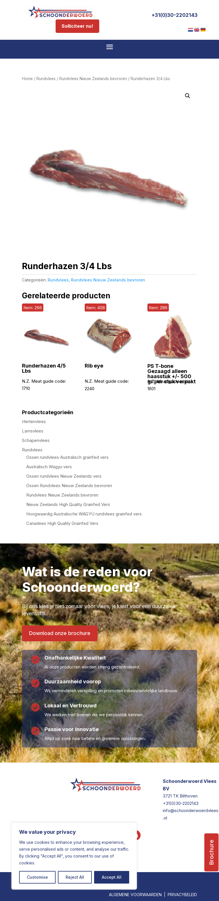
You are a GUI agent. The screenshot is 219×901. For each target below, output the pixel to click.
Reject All (75, 877)
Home (27, 78)
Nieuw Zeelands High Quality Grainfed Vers (68, 504)
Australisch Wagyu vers (49, 466)
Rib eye (94, 365)
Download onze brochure (59, 633)
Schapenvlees (36, 440)
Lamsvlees (32, 431)
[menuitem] (190, 29)
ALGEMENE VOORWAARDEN (135, 894)
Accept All (111, 877)
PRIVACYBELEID (182, 894)
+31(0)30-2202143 (174, 15)
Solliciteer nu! (77, 26)
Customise (37, 877)
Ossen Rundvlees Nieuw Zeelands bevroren (69, 485)
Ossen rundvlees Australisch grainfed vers (67, 457)
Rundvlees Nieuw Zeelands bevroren (93, 78)
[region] (74, 856)
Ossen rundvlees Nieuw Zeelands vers (64, 476)
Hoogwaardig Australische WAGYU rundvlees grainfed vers (84, 514)
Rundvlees (46, 78)
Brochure (211, 817)
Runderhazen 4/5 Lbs (44, 368)
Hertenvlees (34, 421)
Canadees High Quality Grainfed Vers (62, 523)
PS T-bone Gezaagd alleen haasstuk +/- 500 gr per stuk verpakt (171, 374)
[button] (187, 96)
